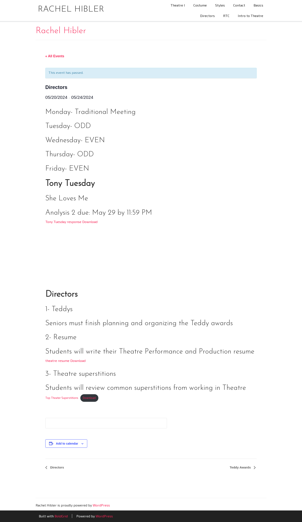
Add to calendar (67, 443)
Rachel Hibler (71, 9)
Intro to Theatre (250, 16)
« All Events (54, 56)
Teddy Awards (241, 467)
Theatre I (178, 5)
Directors (207, 16)
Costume (200, 5)
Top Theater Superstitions (61, 397)
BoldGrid (61, 516)
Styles (220, 5)
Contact (239, 5)
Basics (258, 5)
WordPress (101, 505)
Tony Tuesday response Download (71, 222)
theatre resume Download (65, 361)
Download (89, 397)
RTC (226, 16)
